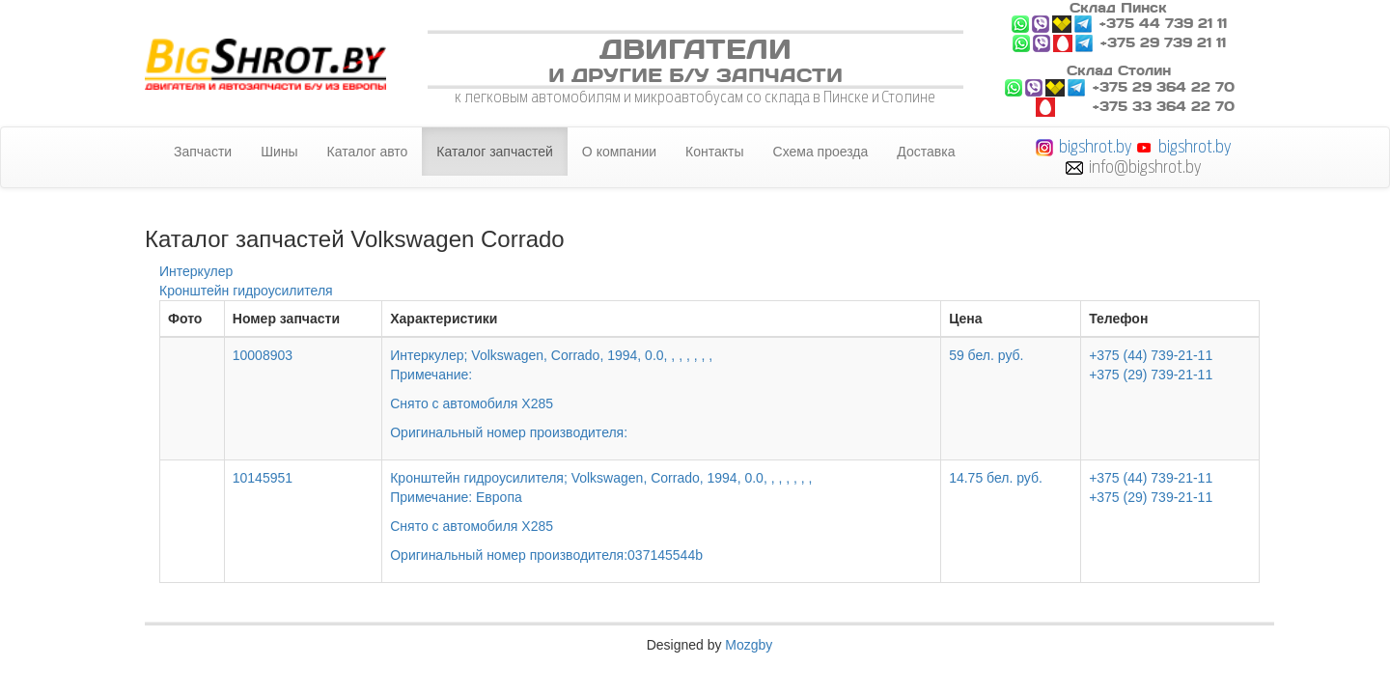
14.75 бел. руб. (995, 478)
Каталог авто (367, 151)
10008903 (262, 355)
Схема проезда (821, 151)
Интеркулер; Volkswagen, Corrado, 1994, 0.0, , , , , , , (661, 380)
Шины (279, 151)
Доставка (926, 151)
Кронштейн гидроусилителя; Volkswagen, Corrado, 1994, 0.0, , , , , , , (661, 503)
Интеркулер (196, 271)
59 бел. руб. (986, 355)
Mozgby (748, 645)
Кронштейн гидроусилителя (246, 290)
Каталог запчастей (494, 151)
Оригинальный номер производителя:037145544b (546, 555)
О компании (619, 151)
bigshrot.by (1095, 146)
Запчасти (203, 151)
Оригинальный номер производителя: (508, 432)
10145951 (262, 478)
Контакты (714, 151)
